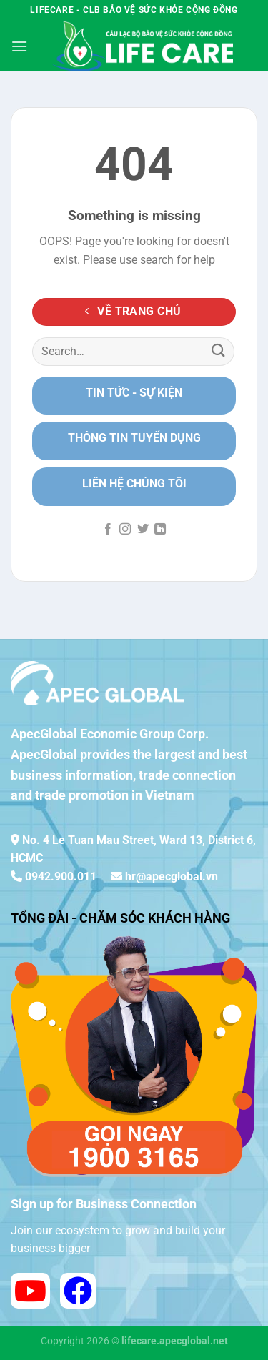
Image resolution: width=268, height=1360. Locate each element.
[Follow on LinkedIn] (160, 529)
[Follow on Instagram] (125, 529)
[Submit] (218, 351)
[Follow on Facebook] (108, 529)
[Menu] (19, 46)
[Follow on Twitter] (143, 529)
